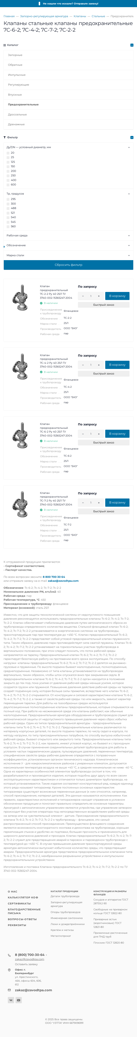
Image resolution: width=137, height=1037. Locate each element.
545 (13, 222)
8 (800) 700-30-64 (29, 955)
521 (13, 212)
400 (13, 180)
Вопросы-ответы (22, 919)
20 (12, 152)
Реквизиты (17, 925)
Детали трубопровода (65, 896)
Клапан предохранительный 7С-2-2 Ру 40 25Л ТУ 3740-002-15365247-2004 (56, 292)
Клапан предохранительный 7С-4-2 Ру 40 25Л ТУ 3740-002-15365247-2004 (56, 361)
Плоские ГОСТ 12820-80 (108, 942)
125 (13, 161)
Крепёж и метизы (62, 930)
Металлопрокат (61, 935)
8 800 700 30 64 (54, 577)
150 (13, 166)
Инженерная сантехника (67, 918)
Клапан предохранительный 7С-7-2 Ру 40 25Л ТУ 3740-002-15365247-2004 (56, 498)
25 (12, 157)
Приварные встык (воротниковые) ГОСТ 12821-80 (107, 923)
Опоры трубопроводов (65, 912)
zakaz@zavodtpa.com (63, 580)
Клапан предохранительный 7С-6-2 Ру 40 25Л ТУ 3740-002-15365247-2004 (56, 429)
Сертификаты (19, 903)
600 (13, 184)
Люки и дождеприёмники (68, 924)
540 (13, 217)
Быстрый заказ (103, 304)
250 (13, 175)
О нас (12, 891)
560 (13, 226)
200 (13, 171)
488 (13, 208)
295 (13, 199)
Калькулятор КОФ (23, 897)
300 (13, 203)
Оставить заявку (26, 964)
